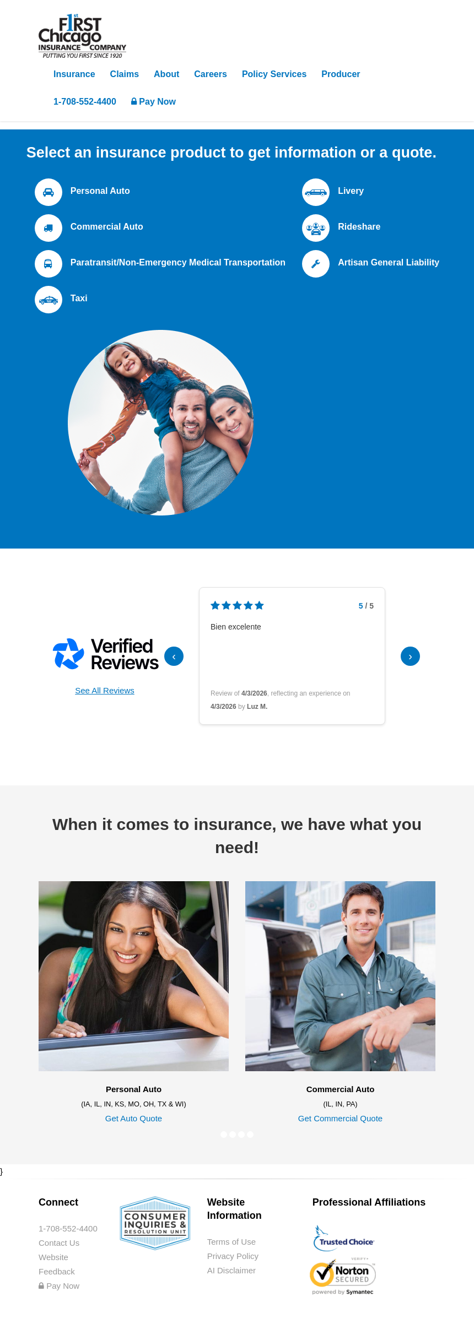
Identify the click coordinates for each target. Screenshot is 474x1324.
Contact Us (59, 1242)
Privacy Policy (232, 1256)
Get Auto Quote (133, 1118)
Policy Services (274, 74)
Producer (340, 74)
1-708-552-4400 (84, 101)
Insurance (74, 74)
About (166, 74)
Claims (124, 74)
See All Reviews (104, 690)
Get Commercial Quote (340, 1118)
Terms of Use (231, 1241)
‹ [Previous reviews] (174, 656)
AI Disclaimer (231, 1270)
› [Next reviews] (410, 656)
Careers (210, 74)
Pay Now (153, 101)
